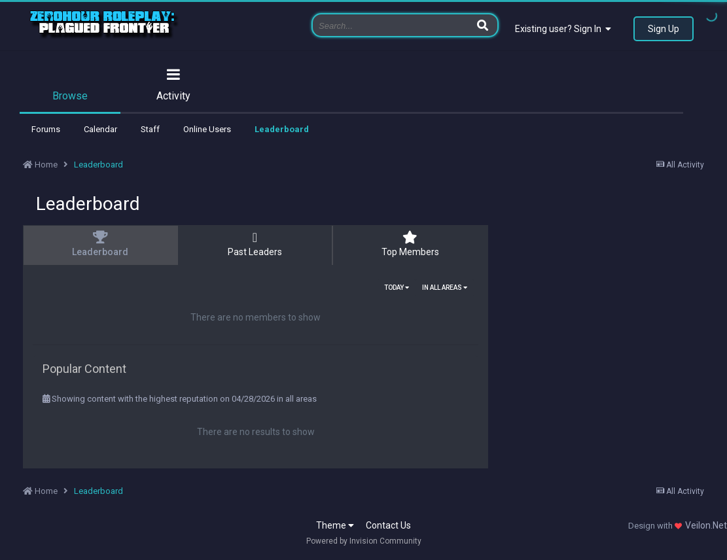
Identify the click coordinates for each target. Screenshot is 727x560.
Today (396, 287)
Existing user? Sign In (563, 29)
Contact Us (388, 525)
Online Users (207, 129)
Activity (173, 96)
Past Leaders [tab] (254, 244)
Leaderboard (282, 129)
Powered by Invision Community (363, 541)
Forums (45, 129)
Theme (335, 525)
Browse (70, 96)
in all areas (444, 287)
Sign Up (663, 29)
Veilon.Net (706, 525)
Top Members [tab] (410, 244)
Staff (150, 129)
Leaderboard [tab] (100, 244)
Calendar (100, 129)
